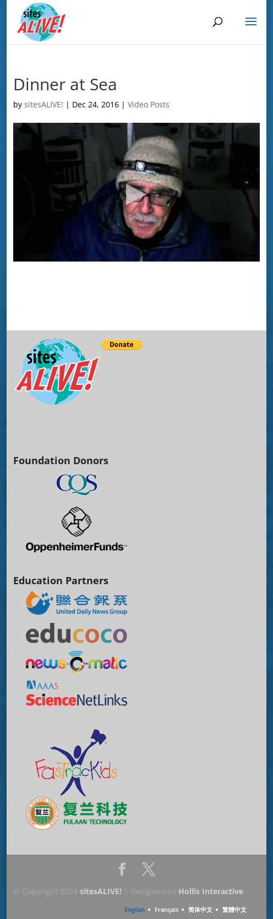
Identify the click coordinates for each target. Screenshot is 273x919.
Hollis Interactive (210, 891)
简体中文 (200, 909)
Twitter (148, 872)
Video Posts (149, 104)
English (134, 909)
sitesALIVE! (43, 104)
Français (166, 909)
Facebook (122, 872)
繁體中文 (234, 909)
